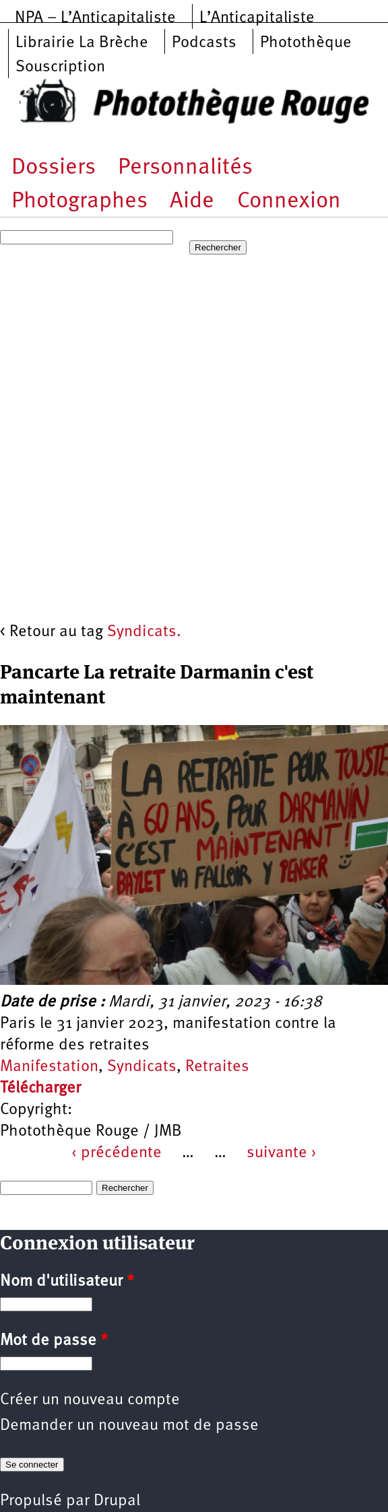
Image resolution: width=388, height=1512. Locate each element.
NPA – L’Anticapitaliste (95, 18)
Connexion (289, 202)
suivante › (282, 1153)
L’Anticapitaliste (257, 18)
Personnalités (185, 168)
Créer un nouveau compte (90, 1400)
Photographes (79, 202)
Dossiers (53, 168)
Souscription (60, 67)
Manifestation (49, 1067)
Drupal (117, 1501)
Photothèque (306, 43)
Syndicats (141, 1067)
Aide (192, 202)
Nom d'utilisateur (67, 1282)
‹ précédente (116, 1153)
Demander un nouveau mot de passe (129, 1426)
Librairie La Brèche (81, 43)
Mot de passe (54, 1341)
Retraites (217, 1067)
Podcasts (204, 43)
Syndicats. (144, 632)
